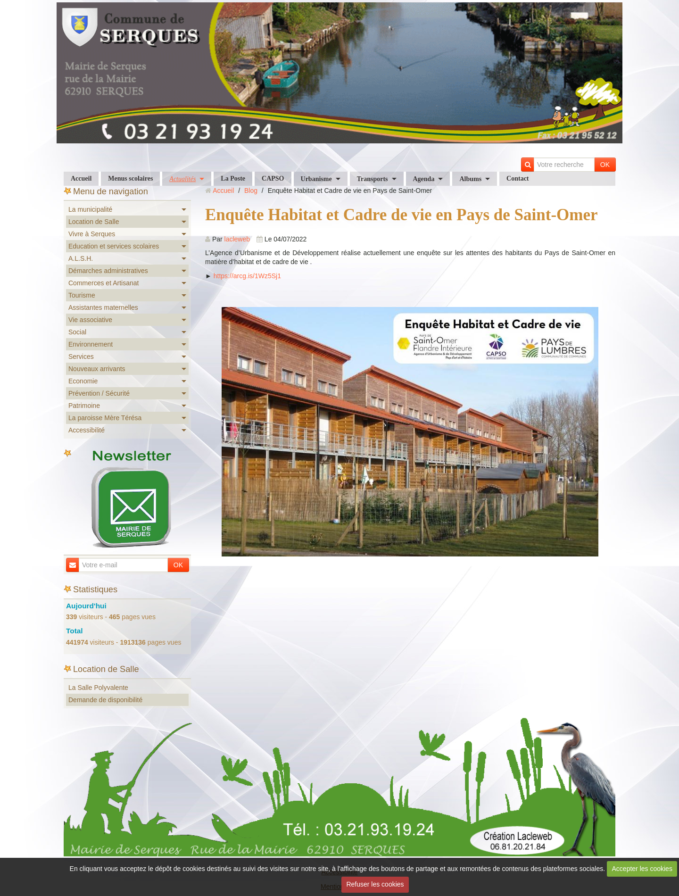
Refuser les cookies (375, 884)
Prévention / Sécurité (99, 393)
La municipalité (90, 209)
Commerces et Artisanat (103, 283)
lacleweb (237, 239)
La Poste (233, 178)
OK (605, 164)
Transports (372, 179)
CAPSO (273, 178)
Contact (517, 178)
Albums (470, 179)
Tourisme (81, 295)
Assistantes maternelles (103, 307)
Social (77, 332)
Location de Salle (93, 221)
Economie (83, 381)
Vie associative (90, 320)
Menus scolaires (130, 178)
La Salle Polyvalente (98, 687)
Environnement (90, 344)
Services (81, 356)
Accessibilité (86, 430)
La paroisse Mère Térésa (104, 418)
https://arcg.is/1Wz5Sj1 (247, 276)
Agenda (424, 179)
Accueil (81, 178)
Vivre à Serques (91, 234)
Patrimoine (84, 405)
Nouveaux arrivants (96, 369)
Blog (250, 190)
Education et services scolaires (113, 246)
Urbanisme (316, 179)
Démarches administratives (108, 270)
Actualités (182, 179)
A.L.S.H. (80, 258)
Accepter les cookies (642, 868)
